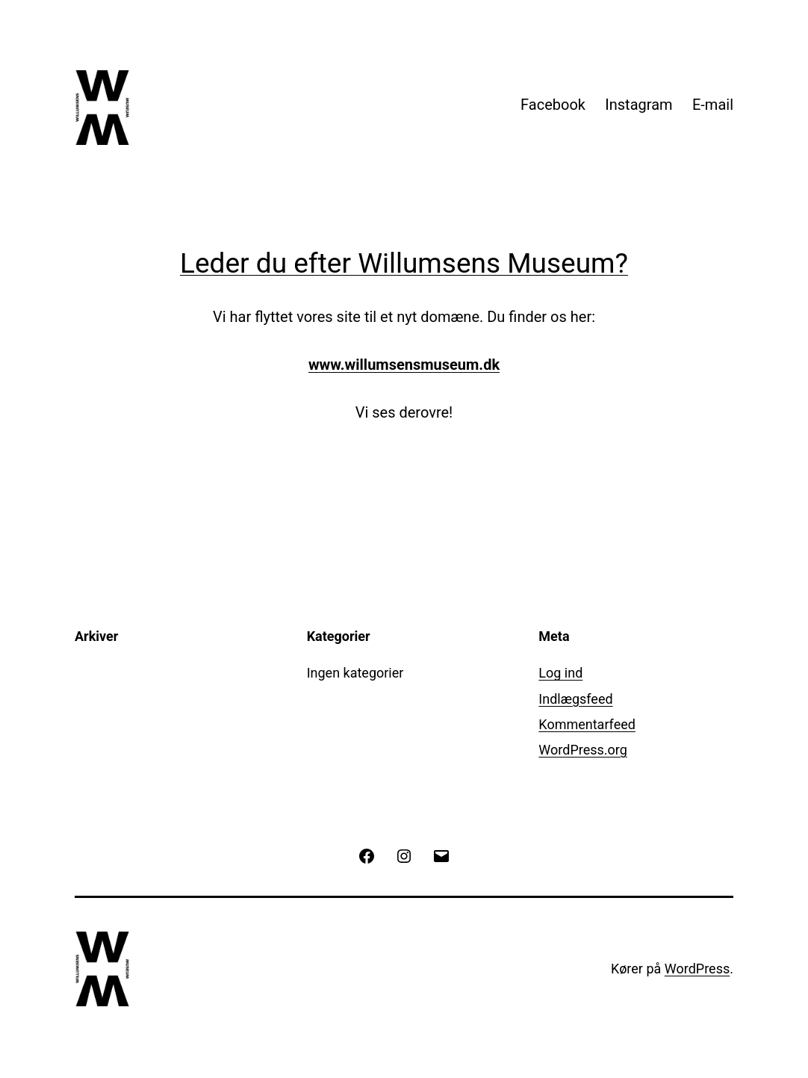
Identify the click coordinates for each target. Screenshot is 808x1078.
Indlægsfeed (575, 699)
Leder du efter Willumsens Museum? (404, 263)
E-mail (712, 105)
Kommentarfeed (586, 724)
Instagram (638, 105)
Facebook (552, 105)
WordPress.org (582, 750)
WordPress (697, 968)
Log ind (560, 673)
